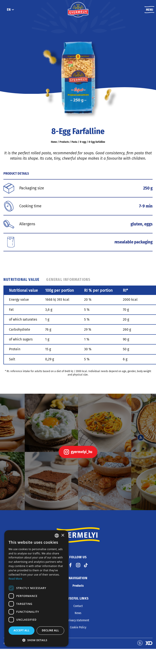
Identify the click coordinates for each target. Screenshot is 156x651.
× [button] (62, 535)
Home (54, 144)
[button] (36, 640)
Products (64, 144)
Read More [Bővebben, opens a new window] (15, 578)
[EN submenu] (12, 10)
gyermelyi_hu (78, 454)
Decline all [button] (50, 630)
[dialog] (36, 588)
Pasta (74, 144)
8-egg (83, 144)
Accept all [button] (22, 630)
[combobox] (57, 535)
